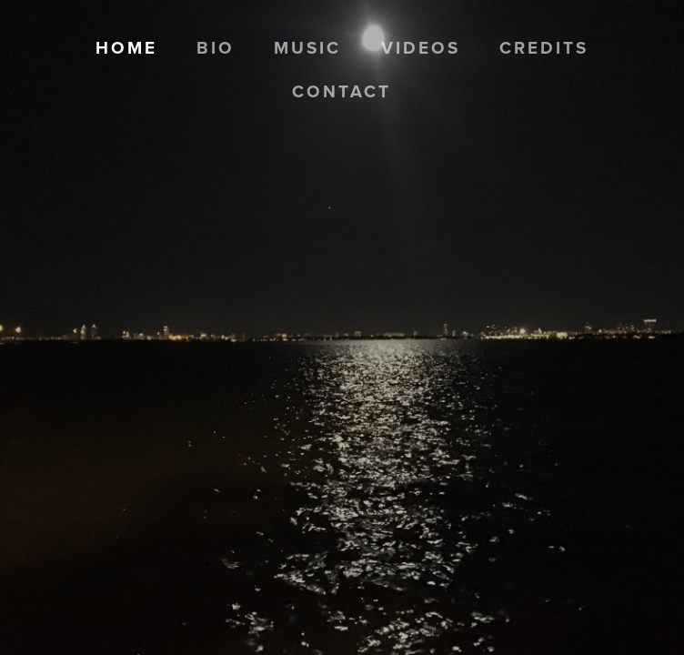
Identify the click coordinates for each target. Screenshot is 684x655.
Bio (215, 47)
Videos (420, 47)
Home (126, 47)
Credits (543, 47)
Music (307, 47)
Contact (341, 91)
